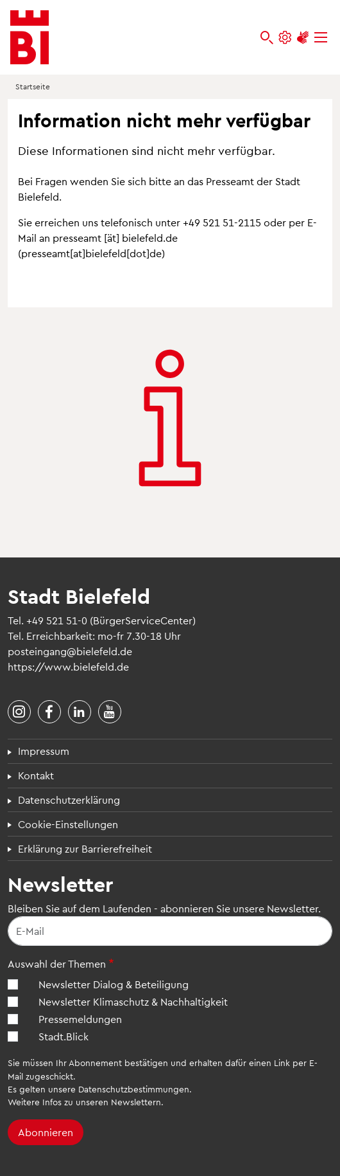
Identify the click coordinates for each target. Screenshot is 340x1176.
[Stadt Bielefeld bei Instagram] (19, 711)
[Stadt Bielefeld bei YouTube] (109, 711)
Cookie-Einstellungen (68, 824)
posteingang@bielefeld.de (70, 651)
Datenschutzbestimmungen (133, 1088)
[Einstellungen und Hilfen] (285, 37)
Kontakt (36, 775)
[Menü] (321, 37)
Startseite (32, 86)
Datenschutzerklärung (69, 799)
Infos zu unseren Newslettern (101, 1101)
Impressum (43, 751)
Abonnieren (45, 1132)
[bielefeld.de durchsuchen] (267, 37)
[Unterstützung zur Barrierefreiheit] (303, 37)
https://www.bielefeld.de (68, 666)
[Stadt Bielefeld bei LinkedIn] (79, 711)
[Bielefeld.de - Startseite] (29, 37)
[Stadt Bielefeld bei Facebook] (49, 711)
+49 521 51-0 (56, 620)
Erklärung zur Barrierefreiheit (85, 848)
